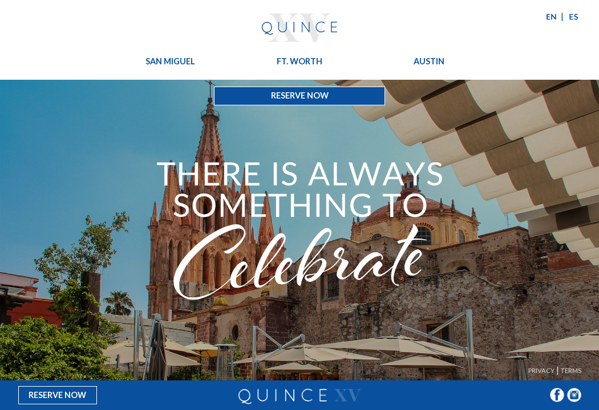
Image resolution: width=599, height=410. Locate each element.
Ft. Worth (299, 61)
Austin (429, 61)
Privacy (541, 370)
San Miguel (170, 61)
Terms (571, 370)
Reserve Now (300, 95)
